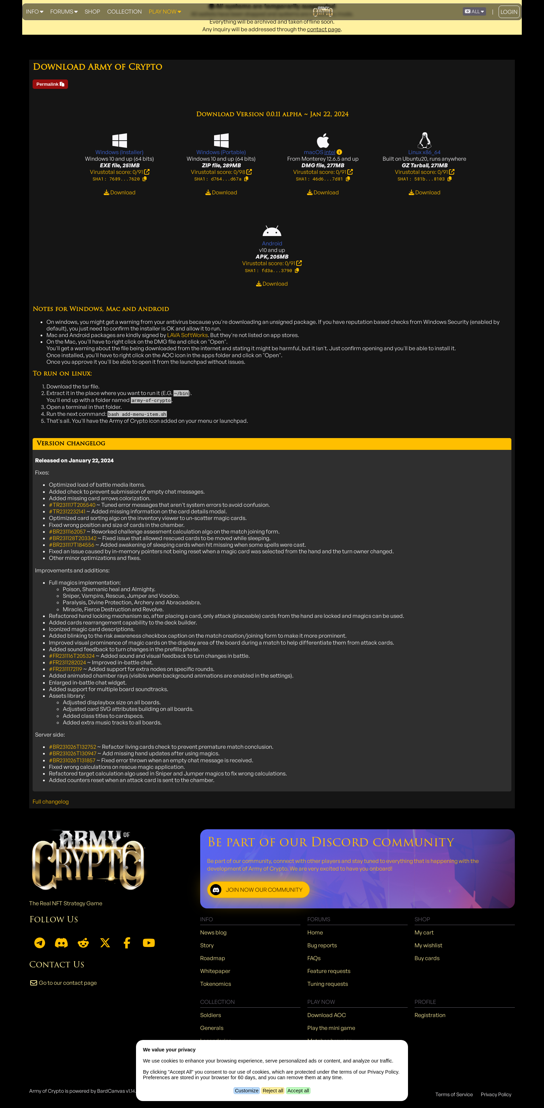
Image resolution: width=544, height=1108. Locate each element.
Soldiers (210, 1015)
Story (207, 945)
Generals (211, 1027)
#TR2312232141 (67, 511)
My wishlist (428, 945)
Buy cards (427, 958)
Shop (92, 11)
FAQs (314, 958)
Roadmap (212, 958)
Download (120, 192)
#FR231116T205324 (72, 655)
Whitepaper (215, 970)
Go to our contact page (63, 982)
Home (315, 932)
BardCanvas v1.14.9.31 (120, 1091)
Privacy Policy (496, 1094)
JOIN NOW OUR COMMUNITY (256, 889)
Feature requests (328, 970)
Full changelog (51, 801)
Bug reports (322, 945)
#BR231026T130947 (72, 753)
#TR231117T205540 (72, 504)
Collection (124, 11)
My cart (424, 932)
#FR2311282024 (67, 662)
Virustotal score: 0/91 (120, 171)
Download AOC (326, 1015)
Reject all (273, 1090)
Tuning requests (327, 983)
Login (509, 11)
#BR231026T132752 (72, 746)
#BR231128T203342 (72, 538)
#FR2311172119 (65, 668)
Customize (246, 1090)
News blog (213, 932)
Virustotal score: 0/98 (221, 171)
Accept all (298, 1090)
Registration (430, 1015)
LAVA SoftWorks (187, 334)
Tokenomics (215, 983)
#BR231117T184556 (71, 544)
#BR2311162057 (67, 531)
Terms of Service (454, 1094)
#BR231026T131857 (72, 760)
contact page (324, 29)
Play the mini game (331, 1027)
